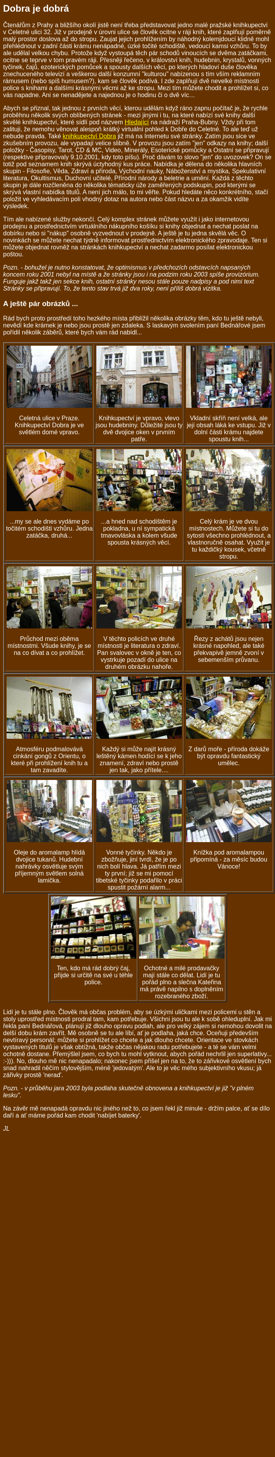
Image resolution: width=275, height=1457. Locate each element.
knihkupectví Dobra (89, 136)
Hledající (137, 122)
